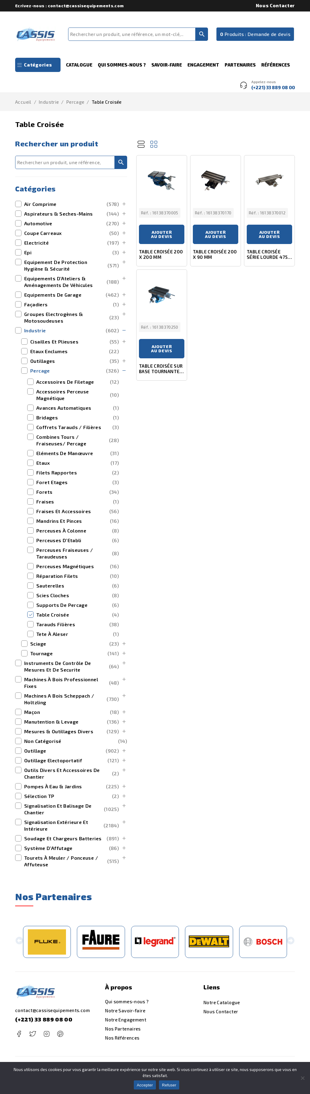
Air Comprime (71, 204)
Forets (77, 492)
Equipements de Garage (71, 294)
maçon (71, 712)
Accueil (23, 102)
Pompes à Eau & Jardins (71, 786)
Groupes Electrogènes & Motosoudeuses (71, 317)
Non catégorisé (75, 741)
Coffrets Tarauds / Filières (77, 427)
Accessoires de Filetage (77, 382)
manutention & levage (71, 721)
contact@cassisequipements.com (52, 1010)
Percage (75, 102)
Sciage (74, 643)
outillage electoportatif (71, 760)
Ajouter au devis (161, 234)
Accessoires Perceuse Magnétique (77, 395)
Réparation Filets (77, 576)
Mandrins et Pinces (77, 521)
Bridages (77, 417)
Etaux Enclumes (74, 351)
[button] (19, 941)
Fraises (77, 501)
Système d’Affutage (71, 848)
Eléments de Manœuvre (77, 453)
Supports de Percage (77, 605)
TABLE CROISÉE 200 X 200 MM (161, 254)
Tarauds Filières (77, 624)
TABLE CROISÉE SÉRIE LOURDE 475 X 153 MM (269, 257)
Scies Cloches (77, 595)
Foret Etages (77, 482)
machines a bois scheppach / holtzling (71, 699)
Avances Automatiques (77, 408)
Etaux (77, 463)
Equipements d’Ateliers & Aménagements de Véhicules (71, 281)
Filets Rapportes (77, 472)
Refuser (169, 1085)
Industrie (49, 102)
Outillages (74, 361)
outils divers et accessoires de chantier (71, 773)
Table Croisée (77, 614)
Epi (71, 252)
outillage (71, 750)
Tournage (74, 653)
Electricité (71, 242)
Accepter (145, 1085)
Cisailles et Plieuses (74, 341)
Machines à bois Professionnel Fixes (71, 682)
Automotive (71, 223)
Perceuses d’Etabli (77, 540)
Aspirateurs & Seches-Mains (71, 213)
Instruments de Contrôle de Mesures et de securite (71, 666)
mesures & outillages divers (71, 731)
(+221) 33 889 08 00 (43, 1019)
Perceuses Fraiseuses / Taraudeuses (77, 553)
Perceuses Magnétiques (77, 566)
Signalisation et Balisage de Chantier (71, 809)
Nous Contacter (275, 5)
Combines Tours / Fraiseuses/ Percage (77, 440)
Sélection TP (71, 796)
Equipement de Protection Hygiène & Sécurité (71, 265)
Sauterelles (77, 585)
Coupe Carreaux (71, 233)
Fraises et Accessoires (77, 511)
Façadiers (71, 304)
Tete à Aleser (77, 634)
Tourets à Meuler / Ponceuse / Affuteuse (71, 861)
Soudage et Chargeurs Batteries (71, 838)
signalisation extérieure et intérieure (71, 825)
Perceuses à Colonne (77, 530)
